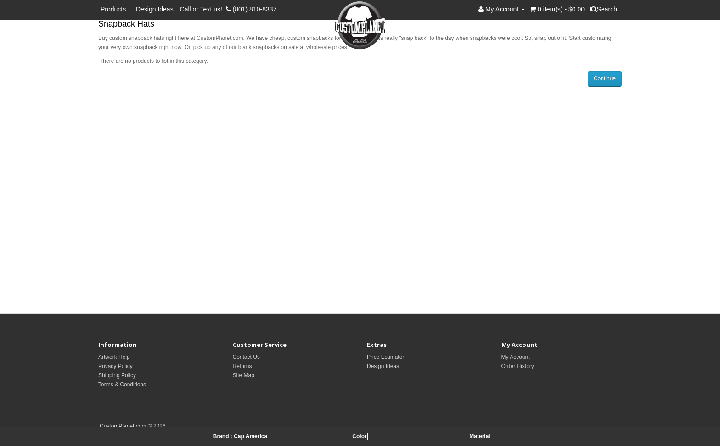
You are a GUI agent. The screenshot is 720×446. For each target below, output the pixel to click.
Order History (517, 366)
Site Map (243, 375)
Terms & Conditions (122, 384)
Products (115, 9)
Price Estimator (385, 357)
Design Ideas (155, 9)
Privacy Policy (115, 366)
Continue (605, 78)
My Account (515, 357)
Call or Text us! (203, 9)
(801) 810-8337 (251, 9)
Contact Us (246, 357)
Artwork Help (114, 357)
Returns (242, 366)
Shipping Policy (117, 375)
